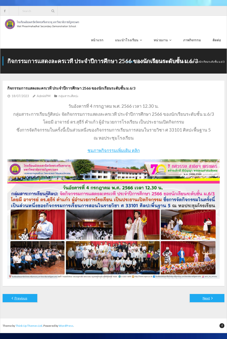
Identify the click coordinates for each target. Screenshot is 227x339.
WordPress (66, 325)
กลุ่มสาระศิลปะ (68, 96)
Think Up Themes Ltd (29, 325)
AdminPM (43, 96)
